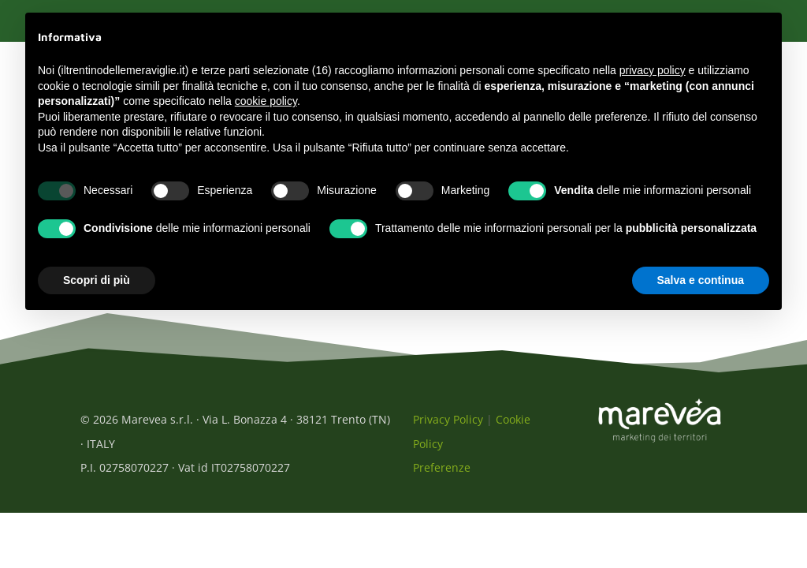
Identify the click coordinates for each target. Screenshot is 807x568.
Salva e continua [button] (700, 280)
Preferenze (441, 476)
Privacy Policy (448, 427)
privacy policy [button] (652, 70)
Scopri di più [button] (96, 280)
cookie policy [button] (266, 101)
